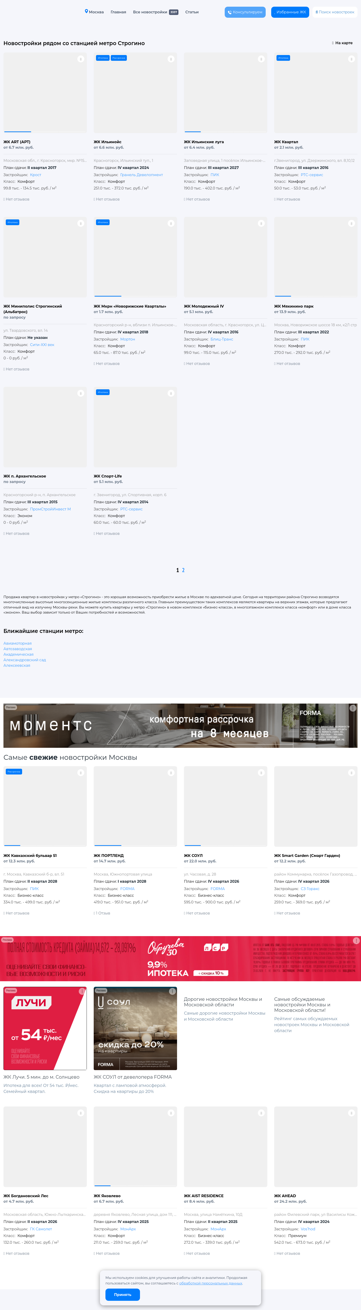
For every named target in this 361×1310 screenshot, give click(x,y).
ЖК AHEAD (285, 1196)
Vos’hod (308, 1229)
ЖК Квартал (286, 142)
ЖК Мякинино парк (294, 306)
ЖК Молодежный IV (204, 306)
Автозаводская (17, 649)
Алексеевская (16, 665)
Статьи (192, 12)
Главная (118, 12)
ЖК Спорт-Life (108, 476)
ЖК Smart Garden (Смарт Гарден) (307, 855)
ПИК (214, 175)
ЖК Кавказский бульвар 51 (30, 855)
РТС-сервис (312, 175)
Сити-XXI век (42, 345)
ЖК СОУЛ (193, 855)
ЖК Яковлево (107, 1196)
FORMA (127, 889)
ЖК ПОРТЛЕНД (109, 855)
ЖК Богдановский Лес (25, 1196)
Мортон (127, 339)
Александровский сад (24, 660)
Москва (94, 11)
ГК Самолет (41, 1229)
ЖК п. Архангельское (24, 476)
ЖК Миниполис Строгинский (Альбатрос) (32, 309)
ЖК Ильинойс (107, 142)
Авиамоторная (17, 643)
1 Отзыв (102, 913)
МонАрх (128, 1229)
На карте (342, 43)
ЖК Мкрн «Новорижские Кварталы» (130, 306)
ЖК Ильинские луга (204, 142)
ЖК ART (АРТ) (16, 142)
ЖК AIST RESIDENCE (204, 1196)
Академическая (18, 654)
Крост (35, 175)
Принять (122, 1295)
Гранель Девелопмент (141, 175)
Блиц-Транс (221, 339)
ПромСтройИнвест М (50, 509)
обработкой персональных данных (210, 1283)
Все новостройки (150, 12)
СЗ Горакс (310, 889)
